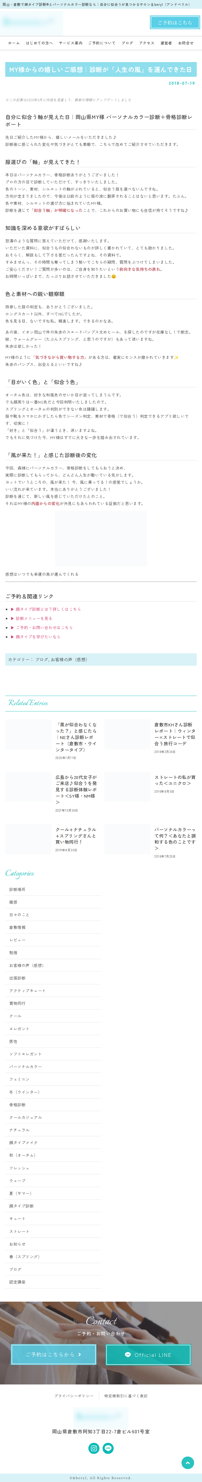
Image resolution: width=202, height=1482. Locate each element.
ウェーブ (17, 1180)
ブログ (127, 42)
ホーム (14, 42)
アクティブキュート (27, 990)
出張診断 (17, 978)
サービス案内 (70, 42)
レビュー (17, 940)
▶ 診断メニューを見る (32, 618)
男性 (13, 1041)
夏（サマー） (21, 1193)
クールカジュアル (25, 1117)
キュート (17, 1218)
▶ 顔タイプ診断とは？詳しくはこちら (46, 609)
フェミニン (19, 1079)
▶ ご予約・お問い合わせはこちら (42, 627)
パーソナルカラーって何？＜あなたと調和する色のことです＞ (175, 838)
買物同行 (17, 1003)
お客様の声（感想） (70, 659)
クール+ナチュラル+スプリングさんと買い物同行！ (76, 835)
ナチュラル (19, 1130)
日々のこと (19, 914)
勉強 (13, 952)
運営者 (166, 42)
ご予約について (101, 42)
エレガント (19, 1028)
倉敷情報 (17, 927)
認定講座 (17, 1282)
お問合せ (186, 42)
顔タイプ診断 (21, 1206)
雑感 (13, 902)
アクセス (147, 42)
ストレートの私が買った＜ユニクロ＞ (175, 780)
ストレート (19, 1231)
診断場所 (17, 889)
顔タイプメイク (23, 1142)
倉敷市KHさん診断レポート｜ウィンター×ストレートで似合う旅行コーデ (175, 733)
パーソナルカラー (25, 1066)
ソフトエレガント (25, 1054)
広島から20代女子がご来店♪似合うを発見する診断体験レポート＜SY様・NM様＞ (76, 789)
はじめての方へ (39, 42)
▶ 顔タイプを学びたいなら (36, 636)
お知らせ (17, 1244)
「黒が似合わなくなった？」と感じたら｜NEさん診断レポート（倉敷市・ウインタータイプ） (76, 737)
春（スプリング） (25, 1256)
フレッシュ (19, 1168)
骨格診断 (17, 1104)
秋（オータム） (23, 1155)
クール (15, 1015)
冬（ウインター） (25, 1092)
